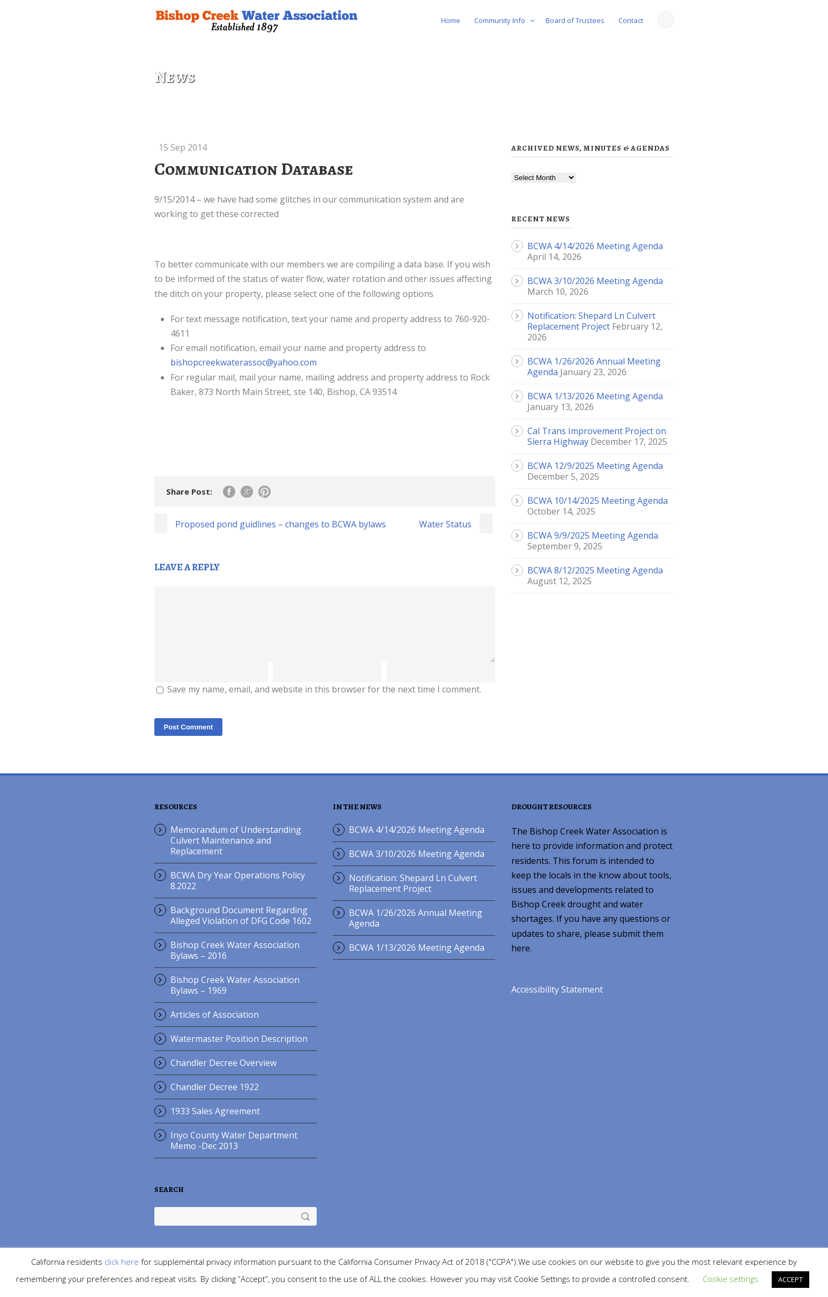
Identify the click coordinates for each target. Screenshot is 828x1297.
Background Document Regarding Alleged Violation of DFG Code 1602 (240, 928)
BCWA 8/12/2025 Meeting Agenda (595, 570)
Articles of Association (214, 1027)
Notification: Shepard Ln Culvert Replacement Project (591, 321)
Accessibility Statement (557, 1002)
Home (450, 20)
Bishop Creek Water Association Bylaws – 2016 (235, 963)
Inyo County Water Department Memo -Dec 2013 (233, 1153)
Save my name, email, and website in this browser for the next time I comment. (324, 702)
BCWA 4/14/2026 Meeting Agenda (595, 246)
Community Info (499, 20)
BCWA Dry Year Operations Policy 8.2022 (237, 893)
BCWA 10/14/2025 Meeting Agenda (597, 500)
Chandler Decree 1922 (214, 1100)
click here (122, 1261)
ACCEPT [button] (790, 1279)
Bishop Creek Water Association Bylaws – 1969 (235, 998)
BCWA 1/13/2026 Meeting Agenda (595, 396)
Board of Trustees (575, 20)
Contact (630, 20)
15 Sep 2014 (183, 147)
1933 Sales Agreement (215, 1124)
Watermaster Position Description (239, 1051)
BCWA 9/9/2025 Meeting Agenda (592, 535)
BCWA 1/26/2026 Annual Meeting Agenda (415, 931)
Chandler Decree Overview (223, 1076)
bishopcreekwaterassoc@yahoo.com (243, 362)
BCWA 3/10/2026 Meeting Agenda (595, 281)
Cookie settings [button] (730, 1278)
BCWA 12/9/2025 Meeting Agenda (595, 466)
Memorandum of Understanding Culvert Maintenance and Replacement (235, 853)
